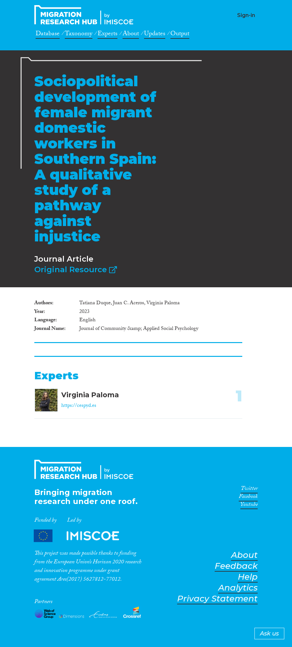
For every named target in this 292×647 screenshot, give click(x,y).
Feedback (236, 566)
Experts (107, 34)
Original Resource (75, 269)
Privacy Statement (217, 599)
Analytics (238, 588)
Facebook (248, 497)
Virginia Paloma (90, 395)
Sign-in (246, 15)
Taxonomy (78, 34)
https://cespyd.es (78, 406)
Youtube (249, 505)
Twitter (249, 489)
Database (48, 34)
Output (179, 34)
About (131, 34)
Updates (154, 34)
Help (248, 577)
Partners (82, 535)
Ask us (269, 633)
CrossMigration (85, 14)
